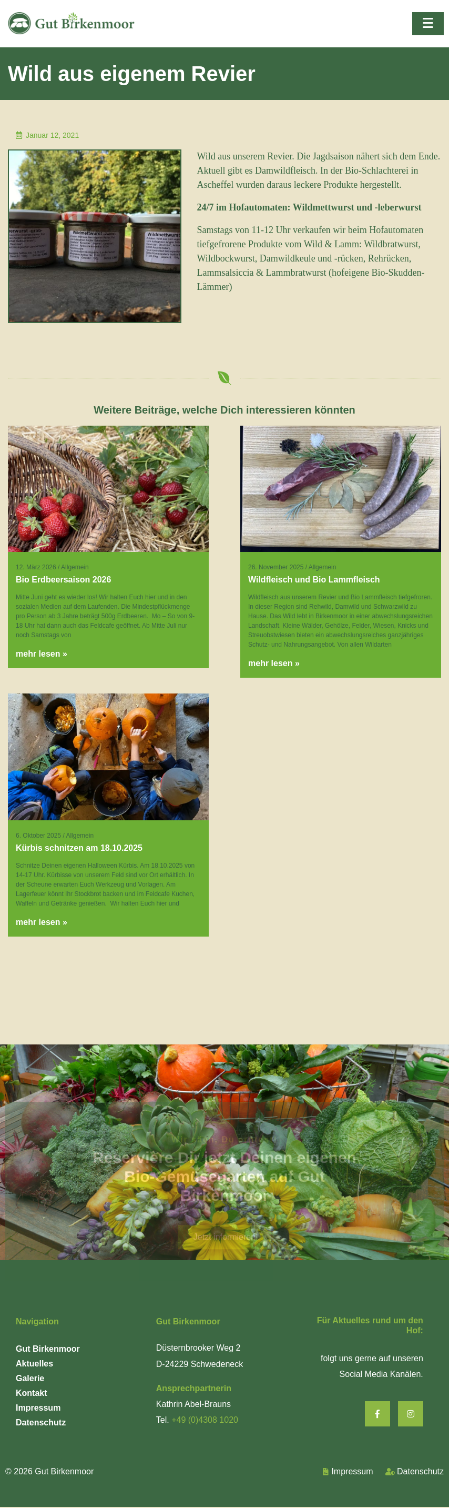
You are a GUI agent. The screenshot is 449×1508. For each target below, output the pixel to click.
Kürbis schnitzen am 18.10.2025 (79, 847)
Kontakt (31, 1393)
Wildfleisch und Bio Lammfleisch (314, 579)
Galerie (30, 1378)
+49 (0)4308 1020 (204, 1419)
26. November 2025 (275, 567)
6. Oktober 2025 (38, 835)
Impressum (38, 1407)
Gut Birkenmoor (48, 1348)
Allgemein (75, 567)
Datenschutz (41, 1422)
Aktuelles (34, 1363)
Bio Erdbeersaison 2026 (63, 579)
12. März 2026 (36, 567)
